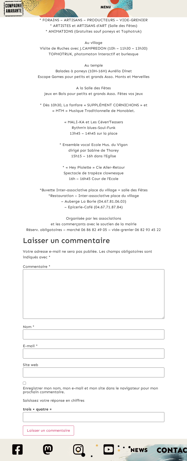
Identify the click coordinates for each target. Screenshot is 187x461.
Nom (28, 327)
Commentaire (36, 267)
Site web (30, 365)
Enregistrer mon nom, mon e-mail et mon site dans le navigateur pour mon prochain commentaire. (90, 390)
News (139, 450)
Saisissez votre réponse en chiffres (53, 400)
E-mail (30, 346)
